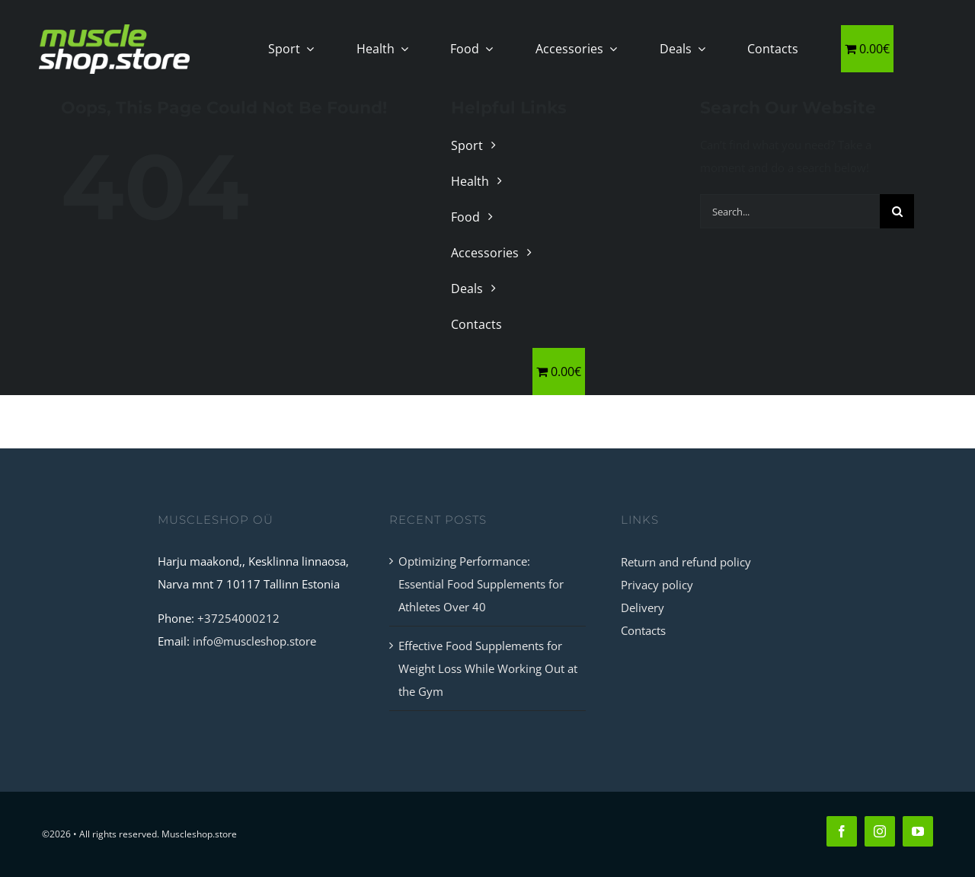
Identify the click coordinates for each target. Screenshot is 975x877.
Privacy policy (657, 584)
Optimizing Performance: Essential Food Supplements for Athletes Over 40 (481, 583)
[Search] (897, 211)
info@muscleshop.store (254, 641)
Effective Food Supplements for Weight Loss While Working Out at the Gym (487, 668)
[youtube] (918, 831)
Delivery (642, 607)
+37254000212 (238, 618)
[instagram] (880, 831)
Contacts (643, 630)
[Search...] (790, 211)
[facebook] (841, 831)
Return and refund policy (686, 561)
